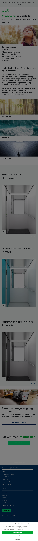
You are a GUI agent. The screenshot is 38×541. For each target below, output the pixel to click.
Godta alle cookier (17, 532)
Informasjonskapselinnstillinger (17, 535)
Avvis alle (17, 539)
